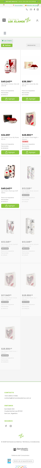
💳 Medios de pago (32, 5)
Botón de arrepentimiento (23, 461)
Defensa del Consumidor (20, 455)
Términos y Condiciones (31, 442)
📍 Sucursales (18, 5)
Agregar (10, 99)
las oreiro (7, 41)
